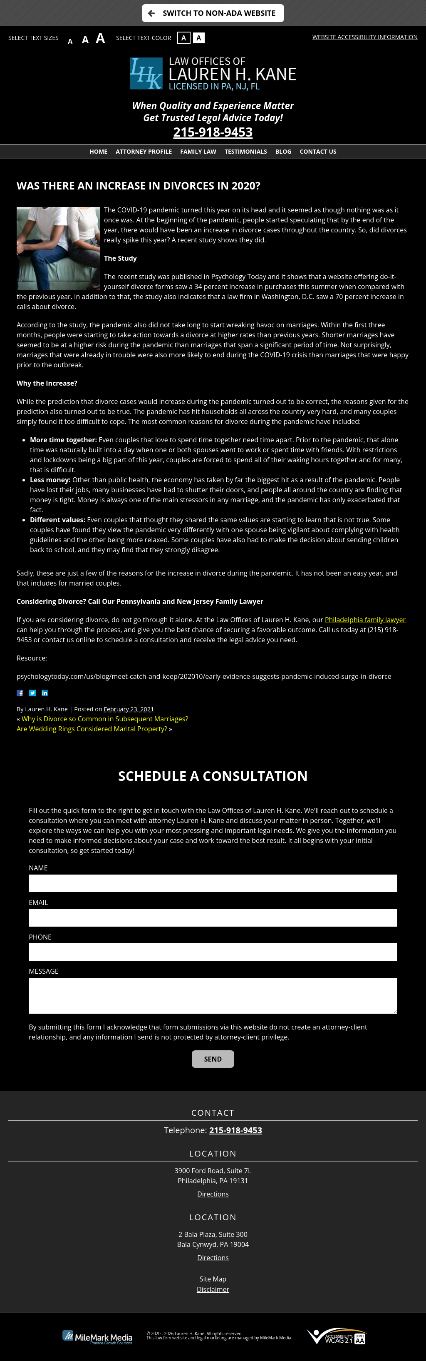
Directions (213, 1194)
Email (38, 902)
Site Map (213, 1279)
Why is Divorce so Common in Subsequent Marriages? (105, 718)
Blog (283, 151)
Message (43, 971)
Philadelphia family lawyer (365, 619)
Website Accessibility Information (365, 37)
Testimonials (246, 151)
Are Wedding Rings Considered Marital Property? (92, 728)
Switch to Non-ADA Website (219, 13)
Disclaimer (213, 1289)
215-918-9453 (213, 131)
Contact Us (318, 151)
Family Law (198, 151)
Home (98, 151)
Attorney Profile (144, 151)
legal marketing (212, 1338)
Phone (40, 937)
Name (38, 868)
